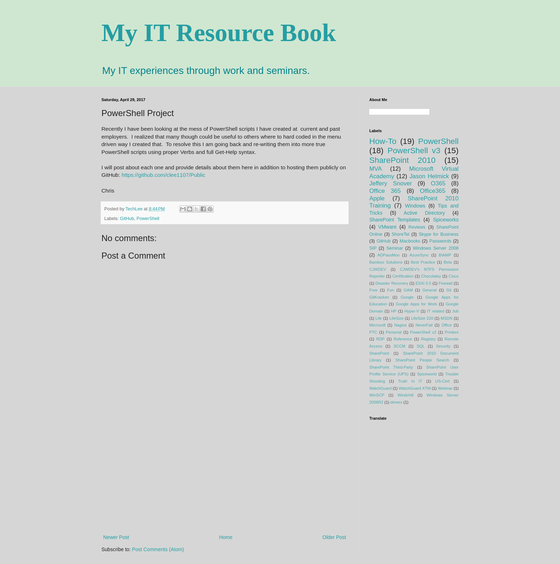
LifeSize (396, 318)
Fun (390, 290)
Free (373, 290)
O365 (438, 183)
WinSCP (376, 395)
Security (443, 346)
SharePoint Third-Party (391, 367)
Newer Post (116, 537)
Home (225, 537)
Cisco (454, 276)
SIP (372, 248)
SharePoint (379, 353)
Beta (448, 262)
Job (455, 311)
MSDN (446, 318)
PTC (373, 332)
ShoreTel (401, 234)
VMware (387, 227)
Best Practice (423, 262)
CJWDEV (377, 269)
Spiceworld (427, 374)
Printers (452, 332)
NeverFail (423, 325)
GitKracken (379, 297)
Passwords (440, 241)
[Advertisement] (225, 474)
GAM (408, 290)
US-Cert (442, 381)
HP (394, 311)
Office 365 (385, 191)
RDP (380, 339)
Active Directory (424, 213)
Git (448, 290)
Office (446, 325)
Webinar (445, 388)
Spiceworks (446, 220)
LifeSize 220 (422, 318)
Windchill (406, 395)
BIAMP (445, 255)
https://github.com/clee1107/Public (163, 175)
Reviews (417, 227)
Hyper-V (411, 311)
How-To (382, 141)
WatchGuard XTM (414, 388)
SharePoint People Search (422, 360)
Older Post (334, 537)
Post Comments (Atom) (158, 549)
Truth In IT (410, 381)
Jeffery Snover (390, 183)
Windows (415, 206)
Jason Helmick (429, 176)
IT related (435, 311)
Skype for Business (439, 234)
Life (378, 318)
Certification (403, 276)
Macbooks (410, 241)
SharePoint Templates (394, 220)
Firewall (445, 283)
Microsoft (377, 325)
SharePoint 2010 (402, 160)
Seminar (394, 248)
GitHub (127, 218)
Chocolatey (431, 276)
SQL (421, 346)
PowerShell (147, 218)
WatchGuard (380, 388)
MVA (375, 168)
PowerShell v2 (423, 332)
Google (407, 297)
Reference (403, 339)
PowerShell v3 (414, 150)
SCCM (399, 346)
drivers (396, 402)
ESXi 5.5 (423, 283)
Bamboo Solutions (385, 262)
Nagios (400, 325)
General (429, 290)
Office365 (432, 191)
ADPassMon (389, 255)
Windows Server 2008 (436, 248)
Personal (393, 332)
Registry (428, 339)
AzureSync (419, 255)
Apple (377, 198)
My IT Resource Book (218, 32)
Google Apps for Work (416, 304)
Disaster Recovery (391, 283)
